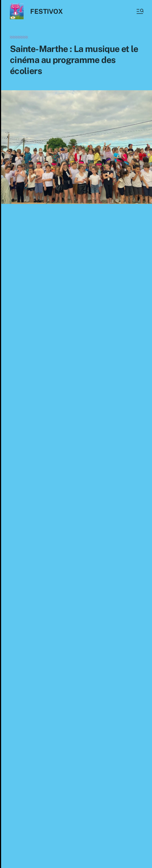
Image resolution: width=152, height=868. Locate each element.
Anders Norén (79, 856)
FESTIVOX (46, 11)
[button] (139, 11)
